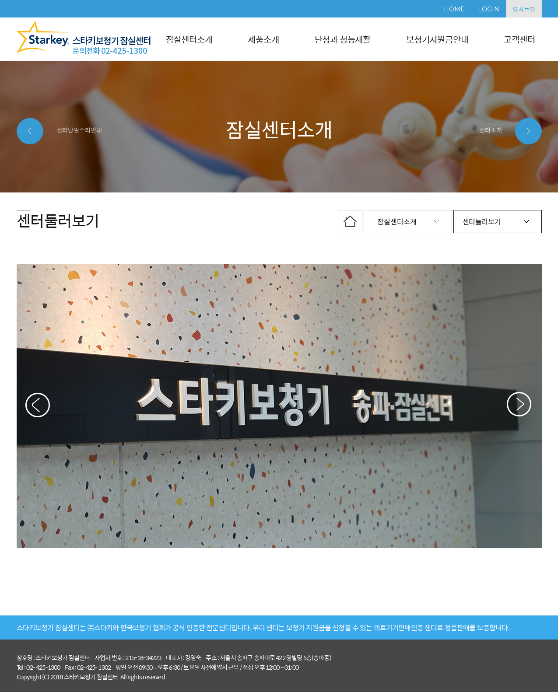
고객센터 (519, 39)
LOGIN (488, 9)
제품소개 (263, 39)
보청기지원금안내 (437, 39)
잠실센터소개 (189, 39)
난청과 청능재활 (343, 39)
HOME (454, 9)
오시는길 (523, 9)
